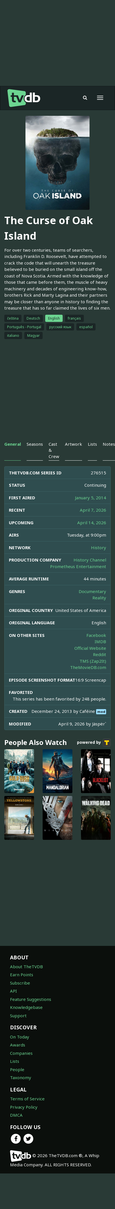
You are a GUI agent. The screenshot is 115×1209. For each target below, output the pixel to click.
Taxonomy (20, 1077)
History (98, 547)
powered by (94, 743)
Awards (17, 1045)
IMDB (100, 641)
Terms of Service (27, 1099)
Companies (21, 1053)
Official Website (90, 648)
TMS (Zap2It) (93, 661)
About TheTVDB (26, 966)
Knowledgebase (26, 1007)
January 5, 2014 (90, 497)
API (13, 991)
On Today (19, 1037)
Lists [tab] (92, 444)
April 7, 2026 (93, 510)
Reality (99, 597)
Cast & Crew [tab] (54, 450)
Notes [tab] (109, 444)
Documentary (92, 591)
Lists (14, 1061)
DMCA (16, 1115)
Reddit (99, 654)
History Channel (90, 560)
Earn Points (21, 974)
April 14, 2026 (91, 522)
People (17, 1069)
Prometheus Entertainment (78, 566)
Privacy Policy (23, 1107)
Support (18, 1015)
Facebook (96, 635)
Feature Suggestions (30, 999)
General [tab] (12, 444)
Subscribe (20, 983)
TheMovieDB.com (88, 667)
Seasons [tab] (35, 444)
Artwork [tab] (73, 444)
